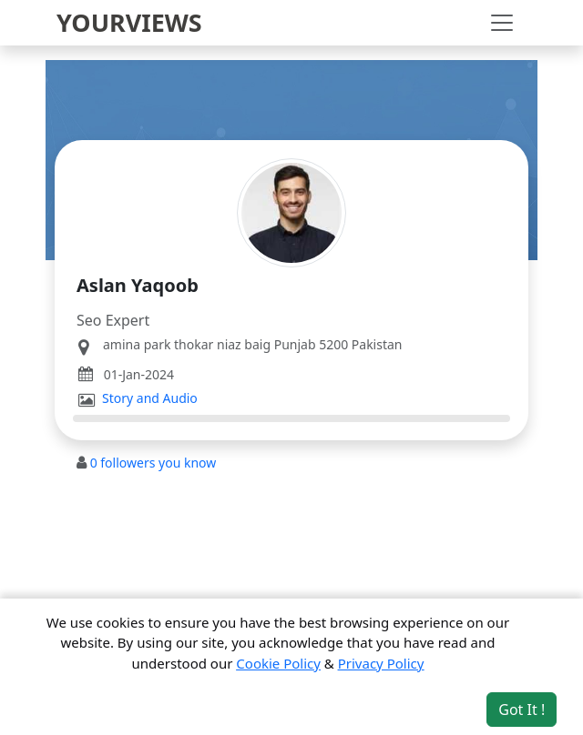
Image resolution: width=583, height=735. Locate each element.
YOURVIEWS (129, 22)
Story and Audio (150, 398)
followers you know (153, 462)
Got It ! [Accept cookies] (521, 710)
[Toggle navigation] (502, 22)
